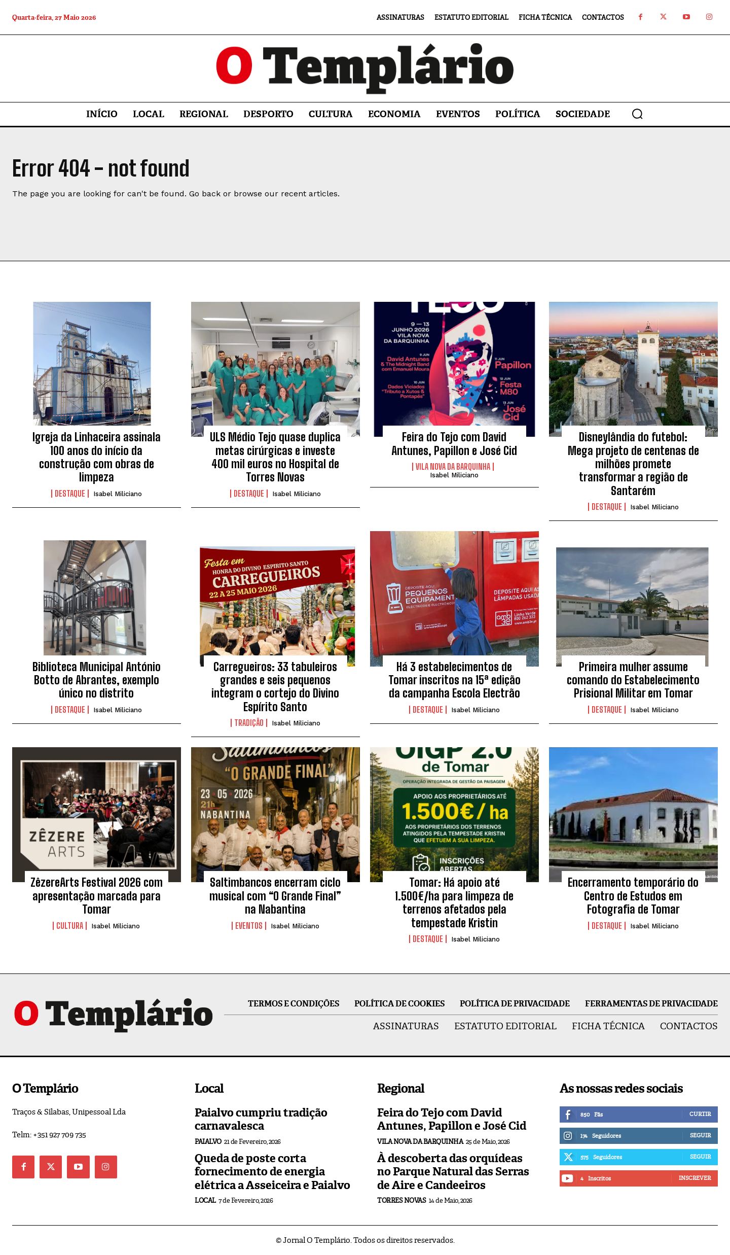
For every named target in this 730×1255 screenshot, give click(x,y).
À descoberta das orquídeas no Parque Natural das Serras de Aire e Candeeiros (453, 1172)
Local (205, 1200)
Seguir (700, 1135)
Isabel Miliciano (117, 494)
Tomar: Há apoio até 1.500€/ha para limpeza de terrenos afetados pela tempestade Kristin (454, 902)
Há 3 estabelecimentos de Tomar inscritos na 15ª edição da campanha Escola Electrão (454, 680)
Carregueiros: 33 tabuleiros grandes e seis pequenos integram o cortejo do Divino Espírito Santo (275, 687)
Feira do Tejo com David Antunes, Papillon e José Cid (454, 443)
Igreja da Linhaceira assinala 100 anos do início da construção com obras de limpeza (96, 457)
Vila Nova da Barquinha (453, 467)
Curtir (700, 1114)
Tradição (249, 723)
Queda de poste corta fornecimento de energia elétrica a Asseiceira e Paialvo (272, 1172)
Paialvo (208, 1141)
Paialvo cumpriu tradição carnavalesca (261, 1119)
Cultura (69, 926)
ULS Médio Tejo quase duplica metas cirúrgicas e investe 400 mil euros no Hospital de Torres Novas (275, 457)
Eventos (249, 926)
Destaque (70, 494)
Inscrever (695, 1177)
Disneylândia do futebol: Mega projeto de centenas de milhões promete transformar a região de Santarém (633, 464)
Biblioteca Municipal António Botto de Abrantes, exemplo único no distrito (96, 680)
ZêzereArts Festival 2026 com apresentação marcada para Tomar (96, 896)
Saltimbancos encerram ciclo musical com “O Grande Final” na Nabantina (275, 896)
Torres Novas (401, 1200)
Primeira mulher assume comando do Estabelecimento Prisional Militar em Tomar (633, 680)
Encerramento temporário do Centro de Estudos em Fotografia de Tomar (633, 896)
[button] (637, 113)
